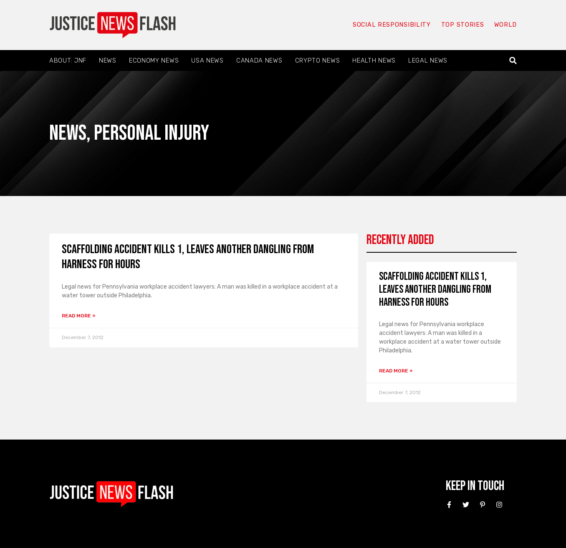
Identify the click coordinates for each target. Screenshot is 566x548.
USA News (207, 60)
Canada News (259, 60)
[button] (513, 60)
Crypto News (317, 60)
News (107, 60)
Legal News (427, 60)
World (505, 25)
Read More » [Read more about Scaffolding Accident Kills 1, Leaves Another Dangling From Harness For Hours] (79, 316)
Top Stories (461, 25)
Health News (374, 60)
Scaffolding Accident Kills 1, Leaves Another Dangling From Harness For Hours (435, 289)
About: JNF (67, 60)
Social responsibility (390, 25)
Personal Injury (151, 133)
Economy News (154, 60)
